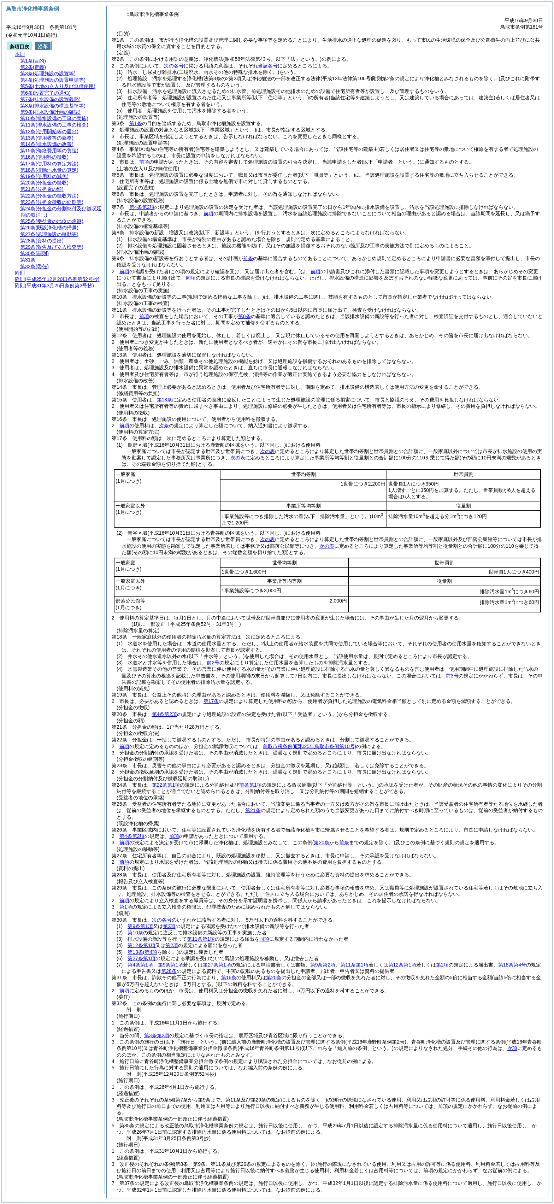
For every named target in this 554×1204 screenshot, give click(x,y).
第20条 (274, 977)
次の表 (267, 451)
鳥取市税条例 (309, 746)
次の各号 (174, 66)
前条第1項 (250, 785)
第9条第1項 (140, 926)
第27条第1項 (141, 958)
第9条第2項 (323, 965)
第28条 (169, 971)
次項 (512, 1048)
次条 (164, 425)
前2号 (213, 662)
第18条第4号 (512, 965)
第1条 (135, 123)
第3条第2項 (157, 1035)
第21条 (253, 810)
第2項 (169, 926)
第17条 (211, 701)
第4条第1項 (140, 965)
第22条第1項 (166, 785)
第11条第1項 (201, 939)
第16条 (229, 977)
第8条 (244, 316)
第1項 (125, 907)
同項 (191, 278)
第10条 (135, 932)
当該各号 (268, 66)
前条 (248, 258)
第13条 (164, 400)
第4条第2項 (142, 207)
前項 (144, 162)
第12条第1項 (141, 945)
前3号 (452, 676)
